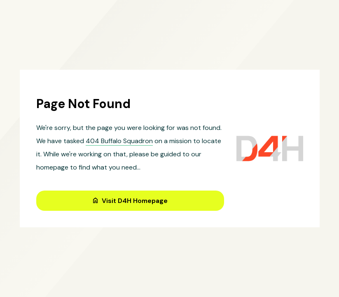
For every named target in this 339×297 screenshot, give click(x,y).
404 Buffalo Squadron (119, 141)
